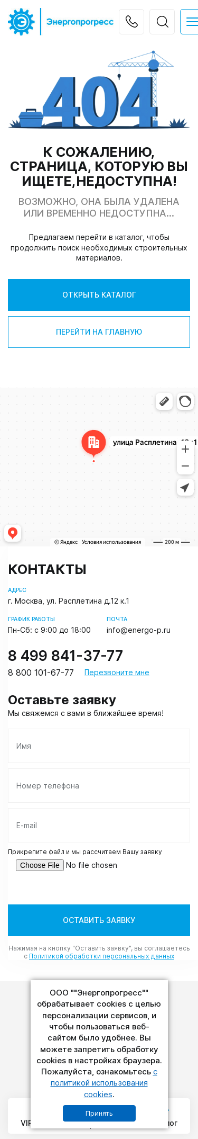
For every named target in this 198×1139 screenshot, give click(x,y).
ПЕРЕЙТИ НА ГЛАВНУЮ (99, 331)
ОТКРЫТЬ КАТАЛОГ (99, 294)
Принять (99, 1113)
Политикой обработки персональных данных (101, 956)
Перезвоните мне (116, 672)
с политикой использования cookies (104, 1082)
